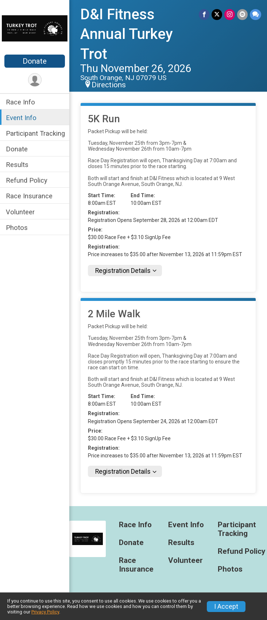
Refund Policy (26, 180)
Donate (35, 61)
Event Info (21, 118)
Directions (109, 84)
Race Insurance (29, 196)
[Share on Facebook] (204, 14)
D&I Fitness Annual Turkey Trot (126, 34)
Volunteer (20, 212)
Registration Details (123, 270)
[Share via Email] (242, 14)
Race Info (20, 102)
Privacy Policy (45, 612)
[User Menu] (35, 80)
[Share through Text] (255, 14)
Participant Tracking (35, 133)
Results (17, 164)
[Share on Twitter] (217, 14)
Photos (17, 227)
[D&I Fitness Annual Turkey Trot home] (34, 28)
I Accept (226, 606)
